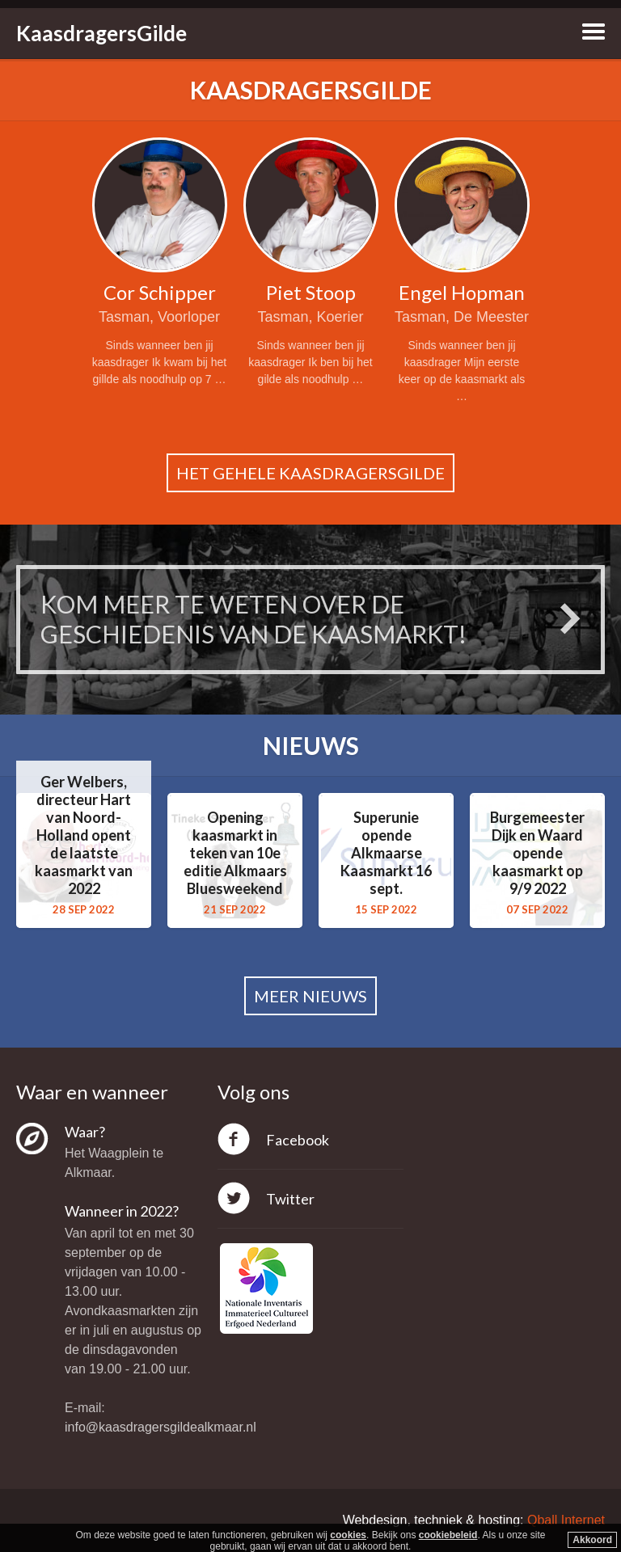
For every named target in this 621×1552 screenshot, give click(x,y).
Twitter (290, 1199)
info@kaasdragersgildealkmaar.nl (160, 1427)
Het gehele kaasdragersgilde (310, 473)
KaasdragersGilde (101, 33)
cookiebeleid (448, 1535)
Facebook (297, 1140)
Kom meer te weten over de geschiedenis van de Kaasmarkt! (253, 619)
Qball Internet (566, 1520)
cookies (348, 1535)
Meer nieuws (310, 996)
